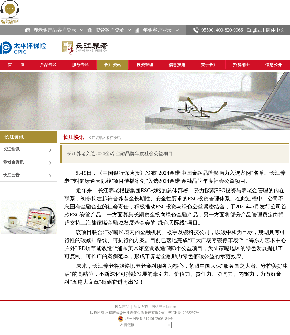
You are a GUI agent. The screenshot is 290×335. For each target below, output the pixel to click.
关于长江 (209, 65)
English (254, 29)
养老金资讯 (13, 162)
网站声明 (122, 307)
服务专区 (80, 65)
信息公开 (273, 65)
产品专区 (48, 65)
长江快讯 (11, 149)
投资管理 (145, 65)
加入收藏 (141, 307)
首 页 (16, 65)
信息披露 (177, 65)
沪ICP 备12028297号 (183, 313)
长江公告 (11, 175)
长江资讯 (112, 65)
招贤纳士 (241, 65)
